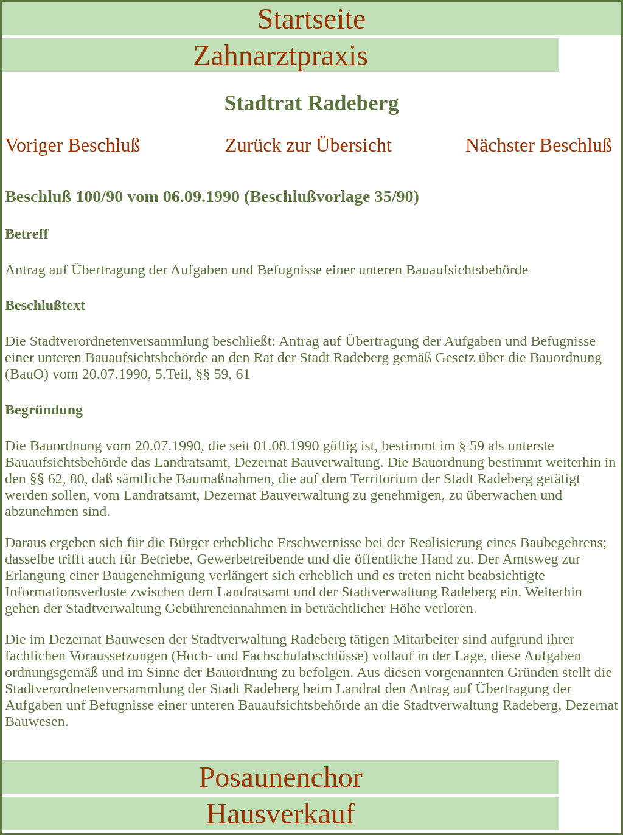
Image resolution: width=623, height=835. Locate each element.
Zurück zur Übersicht (308, 145)
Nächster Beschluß (538, 145)
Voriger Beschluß (72, 145)
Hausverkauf (280, 813)
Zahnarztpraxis (280, 55)
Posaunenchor (280, 777)
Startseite (311, 18)
